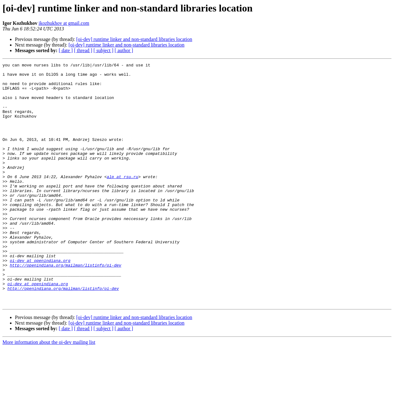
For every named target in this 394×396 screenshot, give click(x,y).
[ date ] (66, 50)
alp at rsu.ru (122, 200)
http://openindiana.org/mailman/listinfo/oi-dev (65, 306)
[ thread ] (83, 50)
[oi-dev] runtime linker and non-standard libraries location (134, 39)
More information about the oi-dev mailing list (48, 390)
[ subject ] (103, 50)
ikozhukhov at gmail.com (64, 23)
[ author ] (124, 50)
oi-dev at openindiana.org (40, 300)
